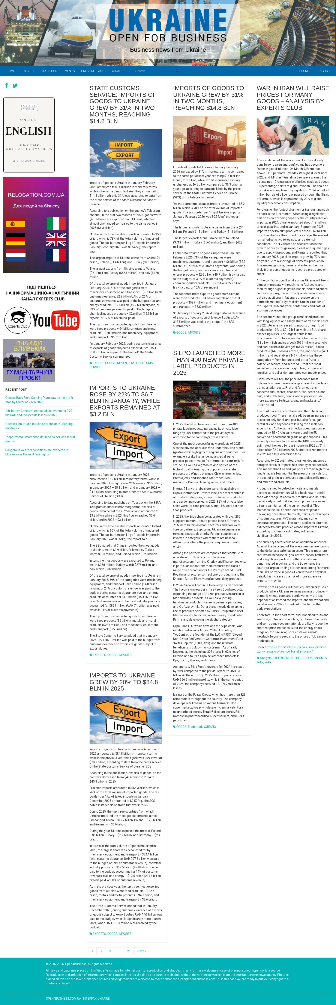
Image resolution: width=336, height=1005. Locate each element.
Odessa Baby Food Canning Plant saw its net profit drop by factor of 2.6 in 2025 (39, 400)
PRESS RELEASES (93, 71)
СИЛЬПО (210, 726)
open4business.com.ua (63, 998)
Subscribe (303, 71)
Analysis (265, 658)
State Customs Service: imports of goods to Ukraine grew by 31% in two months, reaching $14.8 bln (123, 104)
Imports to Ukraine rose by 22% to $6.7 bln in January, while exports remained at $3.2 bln (125, 400)
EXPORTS (99, 655)
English (325, 71)
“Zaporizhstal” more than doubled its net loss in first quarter (40, 439)
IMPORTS (194, 332)
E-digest (27, 71)
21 (128, 951)
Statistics (49, 71)
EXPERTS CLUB (283, 658)
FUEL (298, 658)
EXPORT (98, 363)
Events (69, 71)
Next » (142, 951)
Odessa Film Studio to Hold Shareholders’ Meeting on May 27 (39, 426)
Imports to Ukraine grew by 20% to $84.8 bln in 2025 (124, 682)
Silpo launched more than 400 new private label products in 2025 (209, 363)
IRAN (260, 662)
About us (119, 71)
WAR (268, 662)
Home (10, 71)
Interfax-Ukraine (96, 998)
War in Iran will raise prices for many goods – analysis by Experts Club (293, 98)
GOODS (110, 363)
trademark (195, 726)
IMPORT (122, 363)
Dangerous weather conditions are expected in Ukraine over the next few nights (36, 452)
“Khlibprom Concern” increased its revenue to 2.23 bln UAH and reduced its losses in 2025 (38, 413)
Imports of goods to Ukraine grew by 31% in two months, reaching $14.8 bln (208, 98)
